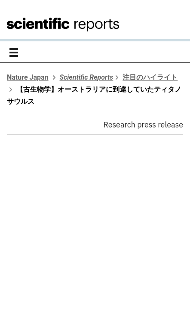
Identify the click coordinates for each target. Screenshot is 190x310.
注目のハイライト (150, 77)
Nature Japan (28, 77)
